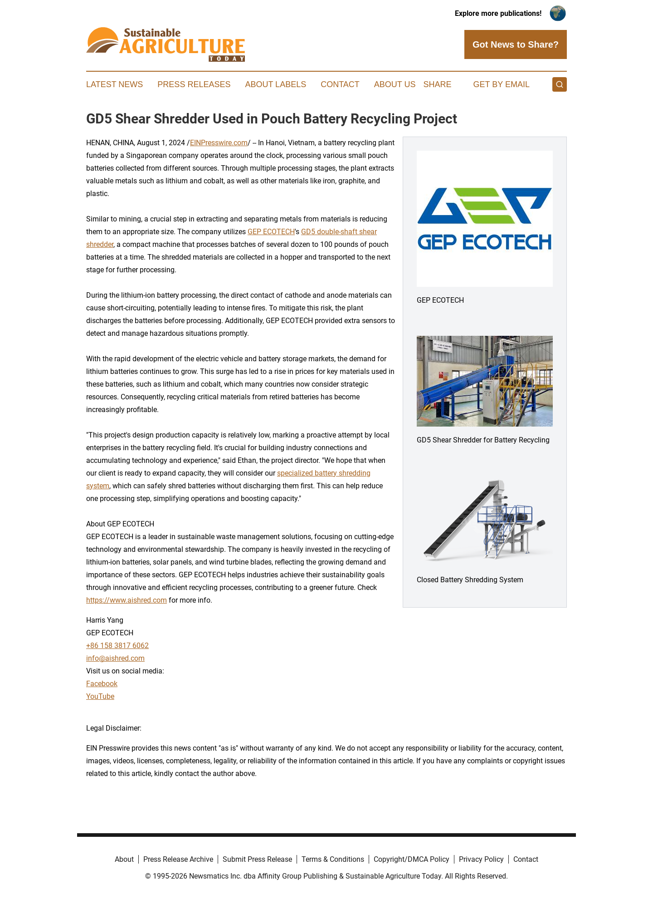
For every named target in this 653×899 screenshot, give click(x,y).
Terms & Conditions (333, 859)
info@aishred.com (115, 658)
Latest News (114, 84)
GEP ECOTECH (271, 231)
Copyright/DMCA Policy (411, 859)
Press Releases (193, 84)
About (124, 859)
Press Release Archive (178, 859)
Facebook (101, 683)
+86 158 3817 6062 (117, 645)
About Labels (275, 84)
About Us (395, 84)
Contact (340, 84)
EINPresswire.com (219, 142)
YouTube (100, 696)
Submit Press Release (257, 859)
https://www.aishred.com (126, 600)
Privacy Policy (481, 859)
